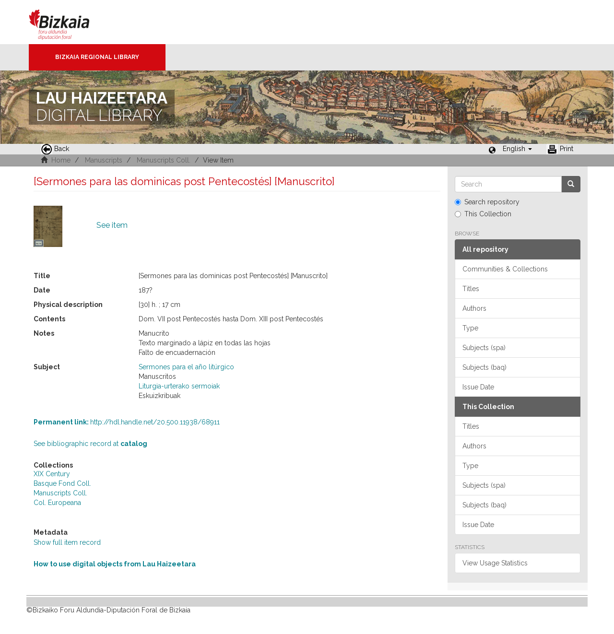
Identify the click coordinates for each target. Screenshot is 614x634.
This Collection (483, 214)
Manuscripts (103, 160)
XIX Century (52, 474)
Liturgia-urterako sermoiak (179, 386)
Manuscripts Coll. (163, 160)
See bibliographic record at (90, 443)
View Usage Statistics (495, 563)
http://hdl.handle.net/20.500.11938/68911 (127, 422)
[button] (517, 148)
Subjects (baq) (484, 367)
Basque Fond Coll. (62, 483)
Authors (474, 308)
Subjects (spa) (484, 348)
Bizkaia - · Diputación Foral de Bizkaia (69, 22)
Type (470, 328)
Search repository (487, 202)
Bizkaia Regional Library (97, 57)
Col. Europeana (57, 502)
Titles (470, 289)
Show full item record (67, 542)
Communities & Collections (505, 269)
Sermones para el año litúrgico (186, 367)
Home (61, 160)
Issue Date (478, 387)
